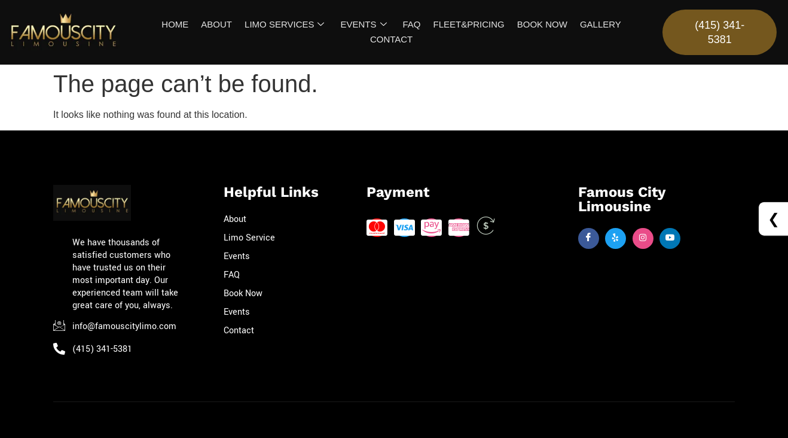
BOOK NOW (540, 24)
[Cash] (485, 229)
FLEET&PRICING (467, 24)
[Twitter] (615, 239)
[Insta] (643, 239)
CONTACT (391, 39)
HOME (177, 24)
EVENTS (364, 24)
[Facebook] (588, 239)
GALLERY (598, 24)
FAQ (411, 24)
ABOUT (218, 24)
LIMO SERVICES (285, 24)
